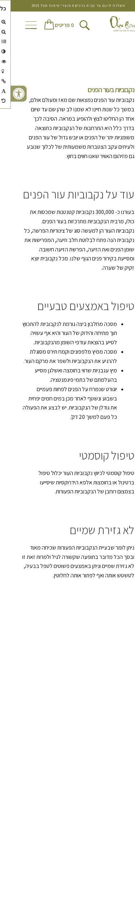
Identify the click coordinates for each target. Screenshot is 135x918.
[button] (8, 94)
